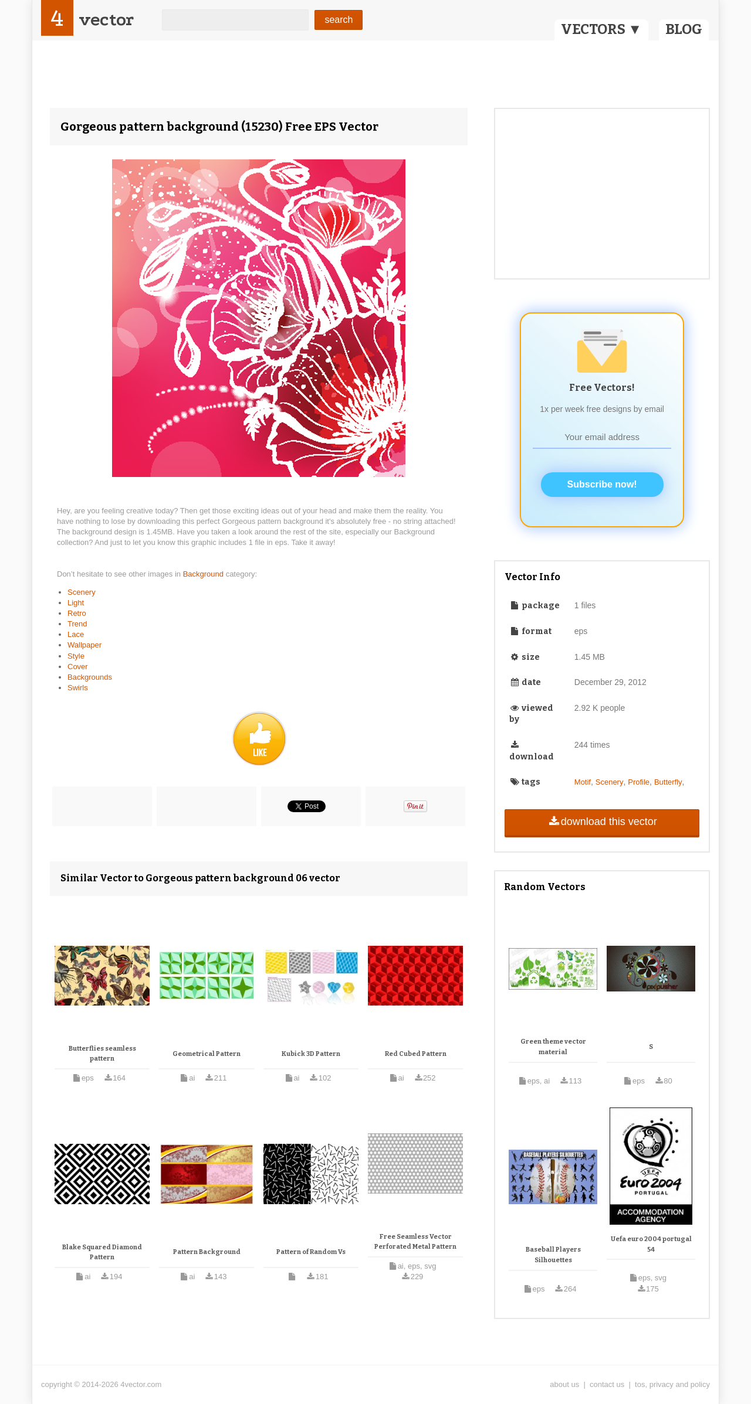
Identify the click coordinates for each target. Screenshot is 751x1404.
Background (204, 574)
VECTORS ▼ (601, 29)
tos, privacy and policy (672, 1384)
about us (564, 1384)
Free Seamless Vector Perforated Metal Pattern (415, 1242)
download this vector (602, 821)
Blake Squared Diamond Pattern (102, 1252)
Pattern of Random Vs (311, 1252)
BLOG (683, 29)
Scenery (81, 592)
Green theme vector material (553, 1047)
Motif (582, 782)
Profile (638, 782)
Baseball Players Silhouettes (553, 1255)
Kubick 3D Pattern (311, 1054)
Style (75, 656)
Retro (76, 613)
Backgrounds (89, 677)
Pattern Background (207, 1252)
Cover (77, 666)
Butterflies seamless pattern (102, 1054)
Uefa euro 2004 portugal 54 (651, 1244)
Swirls (77, 687)
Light (75, 602)
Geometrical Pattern (206, 1054)
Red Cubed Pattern (415, 1054)
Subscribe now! (602, 484)
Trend (77, 623)
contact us (607, 1384)
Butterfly (668, 782)
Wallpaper (84, 644)
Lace (75, 634)
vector (106, 19)
